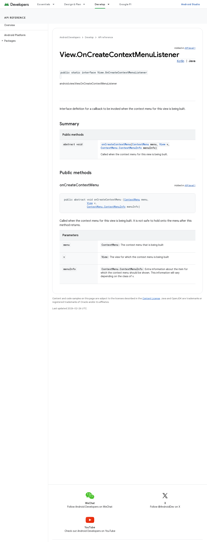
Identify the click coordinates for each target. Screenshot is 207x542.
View (162, 144)
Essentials (43, 4)
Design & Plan (72, 4)
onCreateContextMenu (116, 144)
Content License (151, 298)
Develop (89, 37)
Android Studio (190, 4)
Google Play (126, 4)
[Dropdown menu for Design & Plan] (85, 4)
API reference (15, 17)
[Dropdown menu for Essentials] (55, 4)
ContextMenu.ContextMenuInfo (121, 148)
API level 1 (190, 48)
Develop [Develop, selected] (100, 4)
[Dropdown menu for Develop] (110, 4)
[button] (23, 41)
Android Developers (70, 37)
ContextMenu (140, 144)
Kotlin (180, 61)
